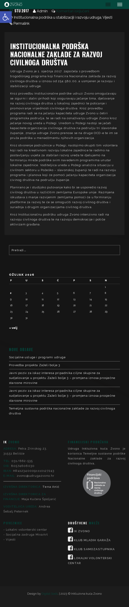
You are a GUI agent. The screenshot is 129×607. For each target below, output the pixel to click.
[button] (6, 17)
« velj (13, 328)
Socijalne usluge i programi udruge (37, 357)
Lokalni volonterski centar (26, 458)
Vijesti (107, 17)
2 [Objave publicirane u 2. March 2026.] (11, 293)
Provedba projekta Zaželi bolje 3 (34, 365)
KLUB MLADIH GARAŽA (92, 469)
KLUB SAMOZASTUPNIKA (94, 478)
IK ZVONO (82, 460)
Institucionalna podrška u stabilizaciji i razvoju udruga (57, 17)
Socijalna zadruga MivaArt (27, 463)
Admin (42, 11)
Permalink (21, 23)
